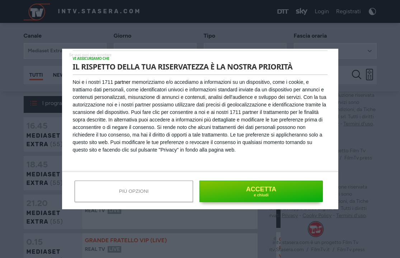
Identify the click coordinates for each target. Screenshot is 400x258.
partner (122, 82)
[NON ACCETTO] (90, 54)
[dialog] (200, 129)
